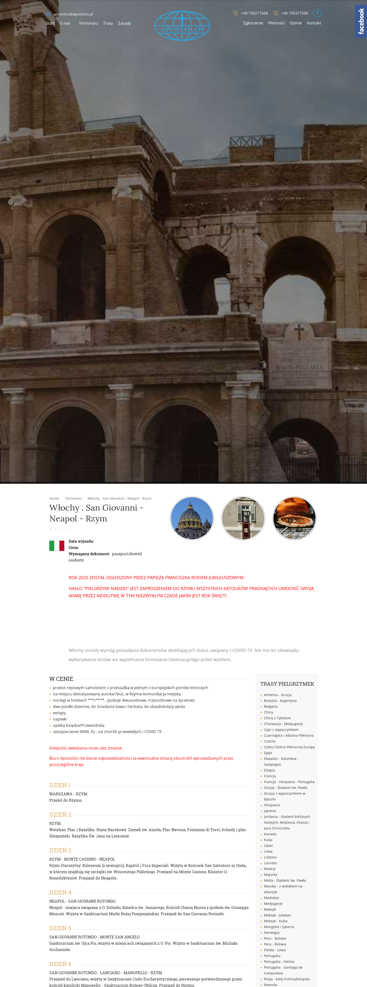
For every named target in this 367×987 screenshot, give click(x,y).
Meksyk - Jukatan (277, 915)
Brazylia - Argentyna (280, 700)
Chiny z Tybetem (277, 718)
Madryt (270, 868)
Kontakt (314, 23)
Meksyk (270, 909)
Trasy (108, 23)
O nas (64, 23)
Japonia (270, 810)
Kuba (268, 839)
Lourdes (270, 863)
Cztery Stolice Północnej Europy (289, 747)
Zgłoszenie (253, 23)
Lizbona (270, 857)
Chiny (268, 712)
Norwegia (271, 932)
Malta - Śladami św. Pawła (285, 880)
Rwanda (270, 984)
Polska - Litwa (275, 950)
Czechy (269, 741)
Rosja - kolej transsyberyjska (287, 979)
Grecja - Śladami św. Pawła (285, 787)
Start (50, 23)
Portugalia (272, 955)
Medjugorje (273, 903)
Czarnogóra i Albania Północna (289, 735)
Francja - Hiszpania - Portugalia (289, 781)
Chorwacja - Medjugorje (283, 723)
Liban (268, 845)
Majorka (270, 874)
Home (54, 498)
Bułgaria (271, 706)
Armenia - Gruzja (278, 694)
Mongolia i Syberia (279, 926)
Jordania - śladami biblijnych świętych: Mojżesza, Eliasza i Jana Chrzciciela (287, 822)
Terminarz (88, 23)
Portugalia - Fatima (279, 961)
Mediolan (271, 897)
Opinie (296, 23)
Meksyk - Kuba (275, 921)
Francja (270, 776)
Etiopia (269, 770)
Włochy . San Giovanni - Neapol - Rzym (119, 498)
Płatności (276, 23)
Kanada (270, 834)
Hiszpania (272, 805)
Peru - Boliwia (275, 938)
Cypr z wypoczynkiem (281, 729)
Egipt (268, 752)
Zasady (124, 23)
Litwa (268, 851)
